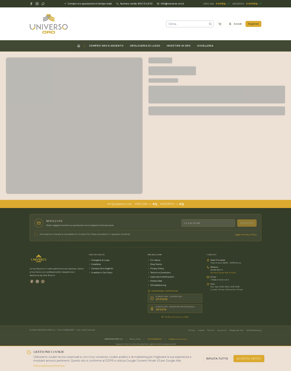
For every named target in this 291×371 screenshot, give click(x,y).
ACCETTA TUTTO (249, 358)
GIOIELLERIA (205, 45)
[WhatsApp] (43, 3)
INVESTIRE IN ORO (179, 45)
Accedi (235, 23)
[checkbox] (35, 234)
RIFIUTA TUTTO (217, 358)
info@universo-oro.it (177, 339)
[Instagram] (37, 3)
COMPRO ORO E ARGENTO (106, 45)
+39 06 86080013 (154, 339)
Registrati (253, 23)
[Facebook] (31, 3)
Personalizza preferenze (49, 365)
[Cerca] (210, 24)
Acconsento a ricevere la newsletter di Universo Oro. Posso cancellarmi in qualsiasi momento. (85, 234)
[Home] (78, 45)
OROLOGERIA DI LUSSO (145, 45)
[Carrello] (220, 24)
